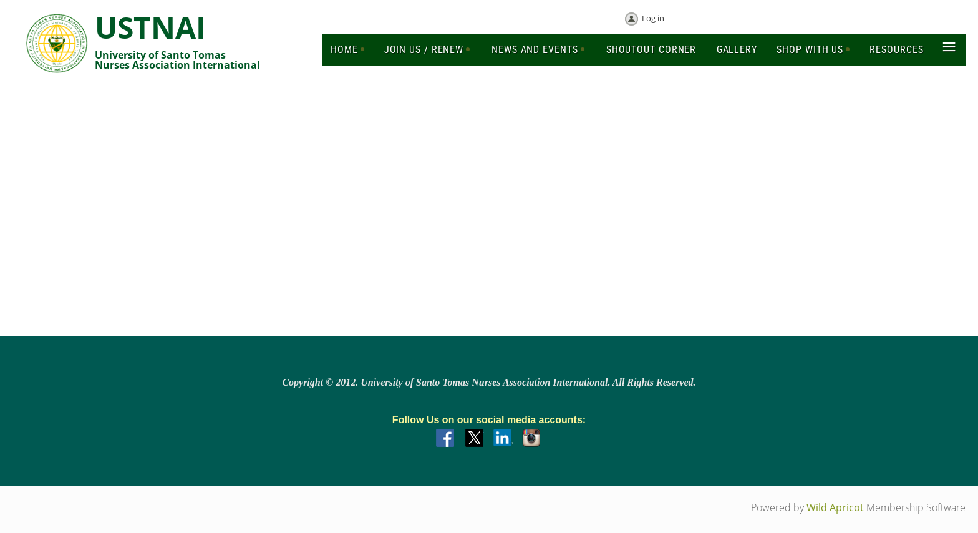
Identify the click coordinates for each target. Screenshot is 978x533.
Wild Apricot (835, 507)
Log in (653, 18)
